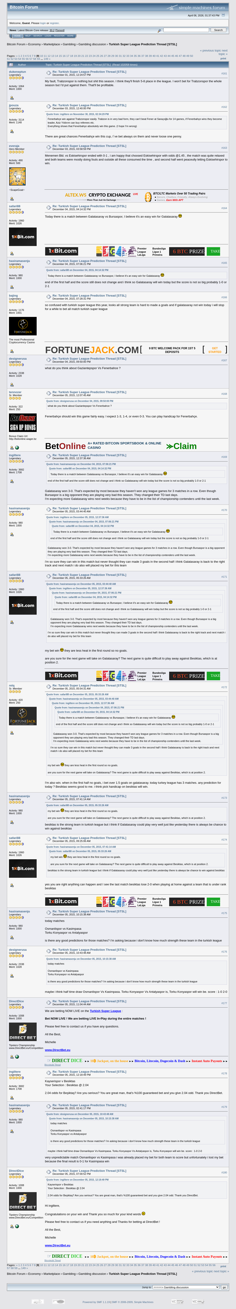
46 (176, 55)
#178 (224, 1073)
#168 (224, 393)
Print (223, 58)
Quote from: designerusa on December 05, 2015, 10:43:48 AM (79, 1114)
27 (105, 55)
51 (8, 58)
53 (16, 58)
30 (116, 55)
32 (124, 55)
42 (161, 55)
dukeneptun (17, 71)
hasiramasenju (19, 261)
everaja (14, 146)
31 (120, 55)
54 (19, 58)
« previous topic (210, 50)
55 (23, 58)
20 (78, 55)
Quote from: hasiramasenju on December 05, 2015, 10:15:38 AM (81, 959)
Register (59, 36)
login (43, 22)
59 (38, 58)
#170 (224, 510)
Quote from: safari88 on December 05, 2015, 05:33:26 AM (77, 694)
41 (157, 55)
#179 (224, 1107)
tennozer (15, 392)
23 (90, 55)
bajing (13, 295)
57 (31, 58)
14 (56, 55)
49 (187, 55)
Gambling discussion (92, 44)
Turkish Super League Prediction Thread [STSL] (143, 44)
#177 (224, 1003)
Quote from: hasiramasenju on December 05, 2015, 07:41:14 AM (81, 847)
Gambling (69, 44)
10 (41, 55)
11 (45, 55)
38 (146, 55)
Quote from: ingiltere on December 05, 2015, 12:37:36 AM (77, 517)
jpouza (13, 105)
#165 (224, 262)
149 (46, 58)
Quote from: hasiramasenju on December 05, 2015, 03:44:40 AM (81, 584)
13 (52, 55)
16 (63, 55)
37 (142, 55)
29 (112, 55)
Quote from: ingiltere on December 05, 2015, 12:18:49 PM (77, 1179)
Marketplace (52, 44)
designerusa (18, 358)
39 (150, 55)
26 (101, 55)
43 (165, 55)
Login (48, 36)
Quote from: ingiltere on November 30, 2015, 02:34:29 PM (77, 114)
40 (154, 55)
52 (12, 58)
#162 (224, 107)
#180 (224, 1172)
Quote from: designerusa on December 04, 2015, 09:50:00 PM (79, 401)
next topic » (223, 52)
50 (191, 55)
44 (169, 55)
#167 (224, 360)
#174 (224, 839)
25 (97, 55)
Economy (34, 44)
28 (109, 55)
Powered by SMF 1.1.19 (96, 1302)
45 (172, 55)
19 (75, 55)
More (70, 36)
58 (34, 58)
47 (180, 55)
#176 (224, 951)
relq (12, 685)
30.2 (52, 30)
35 (135, 55)
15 (60, 55)
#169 (224, 457)
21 (82, 55)
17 (67, 55)
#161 (224, 73)
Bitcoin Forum (16, 44)
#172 (224, 687)
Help (28, 36)
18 (71, 55)
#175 (224, 913)
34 (131, 55)
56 (27, 58)
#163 (224, 147)
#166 (224, 297)
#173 (224, 798)
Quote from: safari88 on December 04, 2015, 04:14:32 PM (77, 270)
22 (86, 55)
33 (127, 55)
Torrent (60, 30)
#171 (224, 576)
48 (184, 55)
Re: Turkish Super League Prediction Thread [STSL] (89, 71)
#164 (224, 208)
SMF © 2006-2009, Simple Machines (132, 1302)
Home (17, 36)
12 (48, 55)
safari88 (14, 206)
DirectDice (16, 1001)
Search (37, 36)
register (54, 22)
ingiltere (15, 455)
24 (94, 55)
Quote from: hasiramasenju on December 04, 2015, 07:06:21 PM (81, 464)
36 (139, 55)
